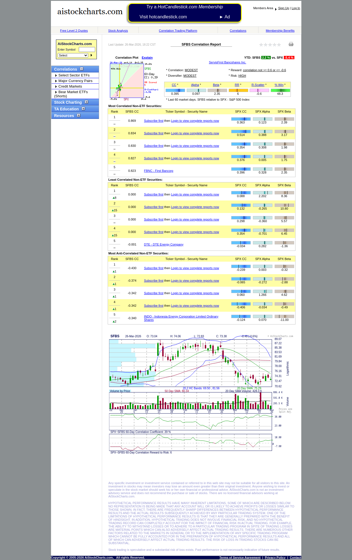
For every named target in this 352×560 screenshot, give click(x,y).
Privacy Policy (275, 557)
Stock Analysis (118, 30)
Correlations (238, 30)
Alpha (195, 84)
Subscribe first (154, 120)
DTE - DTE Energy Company (164, 244)
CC (174, 84)
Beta (216, 84)
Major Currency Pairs (73, 81)
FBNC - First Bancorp (158, 170)
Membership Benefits (280, 30)
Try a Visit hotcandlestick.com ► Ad (184, 11)
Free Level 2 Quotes (74, 30)
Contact (295, 557)
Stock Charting (70, 102)
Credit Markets (68, 86)
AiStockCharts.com (75, 44)
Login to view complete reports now (195, 120)
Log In (296, 8)
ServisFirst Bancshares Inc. (227, 62)
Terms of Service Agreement (239, 557)
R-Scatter (258, 84)
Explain (147, 57)
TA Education (68, 109)
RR (237, 84)
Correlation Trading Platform (178, 30)
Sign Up (283, 8)
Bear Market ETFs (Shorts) (71, 94)
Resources (66, 115)
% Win (279, 84)
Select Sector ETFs (72, 75)
